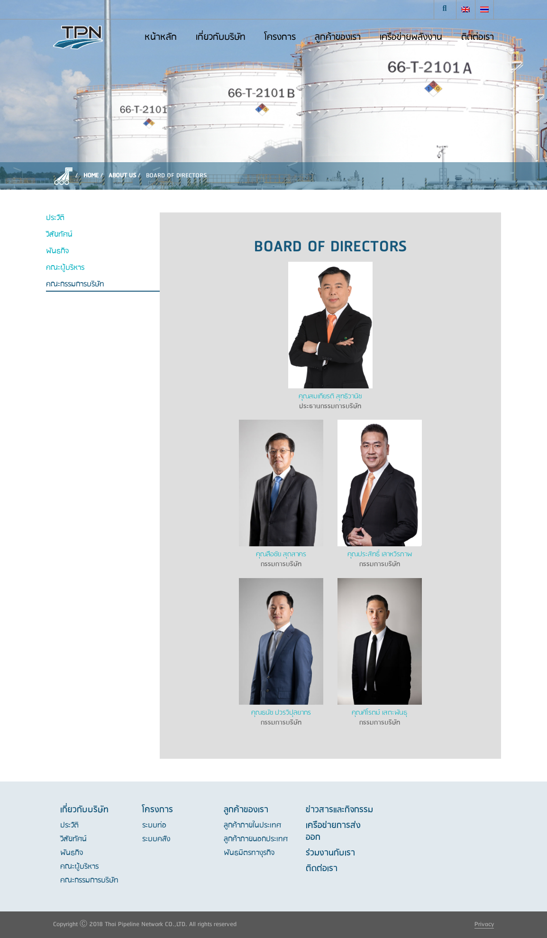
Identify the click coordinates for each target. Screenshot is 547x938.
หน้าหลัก (161, 37)
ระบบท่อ (154, 825)
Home (91, 175)
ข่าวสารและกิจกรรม (339, 810)
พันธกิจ (57, 251)
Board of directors (176, 175)
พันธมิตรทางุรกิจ (249, 853)
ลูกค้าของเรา (338, 37)
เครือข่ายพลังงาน (411, 37)
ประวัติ (55, 218)
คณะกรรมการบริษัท (75, 285)
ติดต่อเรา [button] (477, 37)
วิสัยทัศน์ (59, 235)
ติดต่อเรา (321, 869)
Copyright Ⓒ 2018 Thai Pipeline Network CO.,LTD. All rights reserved (145, 924)
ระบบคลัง (156, 839)
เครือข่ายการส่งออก (333, 831)
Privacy (484, 924)
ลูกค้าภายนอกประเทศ (256, 839)
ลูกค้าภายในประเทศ (252, 825)
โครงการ (280, 37)
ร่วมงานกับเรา (330, 853)
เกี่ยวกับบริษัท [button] (221, 37)
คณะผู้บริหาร (65, 268)
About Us (122, 175)
